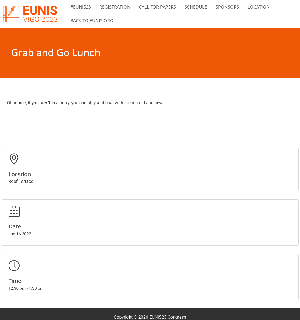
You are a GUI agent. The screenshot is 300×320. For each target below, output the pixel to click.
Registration (114, 7)
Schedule (196, 7)
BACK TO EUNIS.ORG (91, 21)
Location (258, 7)
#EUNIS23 (80, 7)
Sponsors (227, 7)
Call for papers (157, 7)
